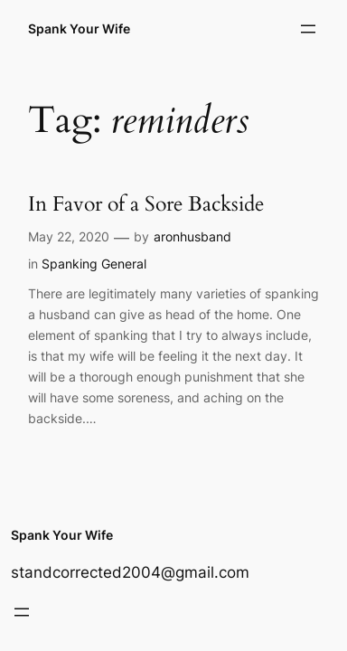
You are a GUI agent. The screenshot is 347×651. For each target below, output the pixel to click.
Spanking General (94, 263)
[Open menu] (308, 29)
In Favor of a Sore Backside (146, 204)
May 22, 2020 (68, 236)
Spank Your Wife (79, 28)
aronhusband (192, 236)
